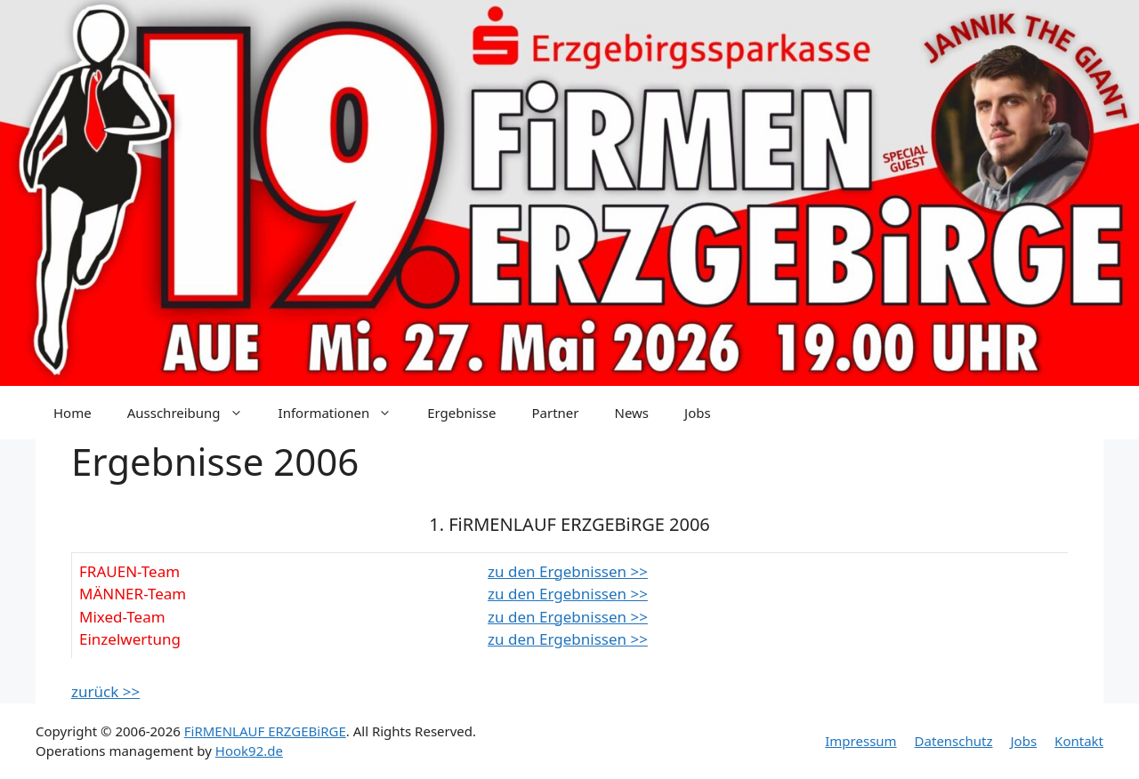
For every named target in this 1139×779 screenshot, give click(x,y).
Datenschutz (954, 741)
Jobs (697, 413)
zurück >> (105, 691)
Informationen (344, 412)
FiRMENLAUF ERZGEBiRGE (265, 731)
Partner (554, 413)
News (632, 413)
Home (72, 413)
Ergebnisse (461, 413)
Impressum (860, 741)
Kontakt (1078, 741)
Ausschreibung (194, 412)
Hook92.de (249, 750)
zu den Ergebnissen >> (568, 571)
